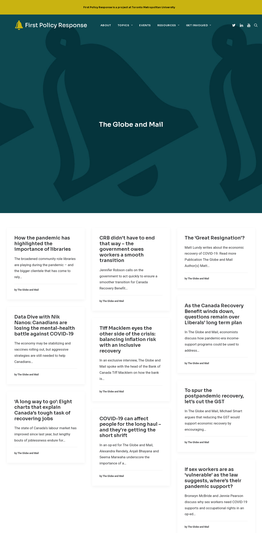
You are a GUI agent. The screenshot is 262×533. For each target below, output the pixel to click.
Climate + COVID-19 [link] (86, 450)
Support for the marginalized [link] (94, 488)
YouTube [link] (153, 469)
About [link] (97, 25)
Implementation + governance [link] (94, 473)
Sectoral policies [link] (86, 481)
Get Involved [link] (189, 25)
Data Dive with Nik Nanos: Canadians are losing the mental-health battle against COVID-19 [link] (44, 192)
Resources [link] (160, 25)
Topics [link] (116, 25)
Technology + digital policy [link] (93, 496)
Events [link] (136, 25)
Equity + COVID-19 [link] (86, 466)
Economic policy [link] (86, 458)
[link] (43, 25)
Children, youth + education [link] (93, 443)
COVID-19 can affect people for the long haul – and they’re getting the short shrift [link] (130, 294)
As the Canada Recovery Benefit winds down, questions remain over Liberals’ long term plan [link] (214, 181)
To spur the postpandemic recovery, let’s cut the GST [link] (214, 263)
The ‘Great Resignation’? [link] (215, 105)
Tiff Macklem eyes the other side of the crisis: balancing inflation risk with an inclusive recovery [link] (127, 207)
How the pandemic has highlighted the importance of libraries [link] (42, 111)
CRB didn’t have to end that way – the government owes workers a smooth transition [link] (127, 116)
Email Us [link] (153, 482)
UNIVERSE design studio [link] (158, 527)
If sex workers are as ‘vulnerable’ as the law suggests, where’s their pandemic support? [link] (213, 345)
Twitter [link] (152, 445)
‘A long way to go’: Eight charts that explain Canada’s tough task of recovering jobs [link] (43, 277)
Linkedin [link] (154, 457)
